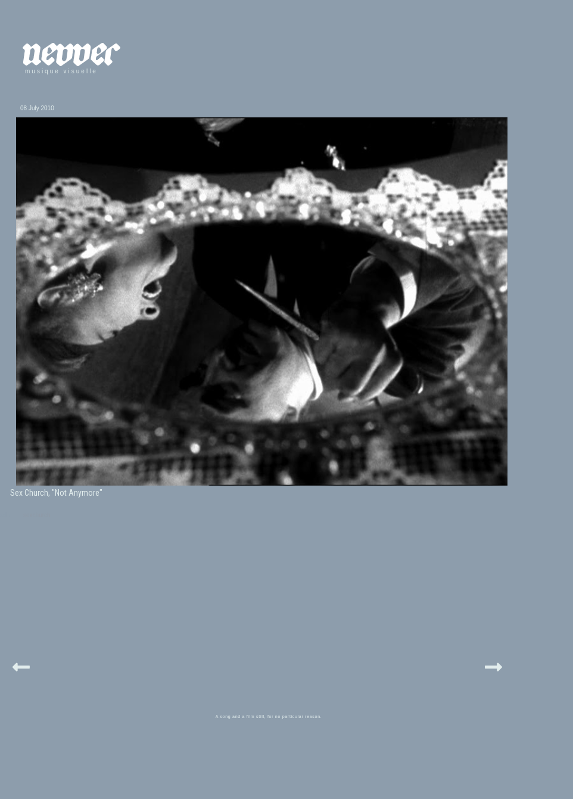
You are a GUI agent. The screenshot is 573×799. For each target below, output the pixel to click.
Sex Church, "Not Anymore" (56, 493)
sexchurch (37, 515)
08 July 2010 (37, 108)
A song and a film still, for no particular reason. (269, 716)
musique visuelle (61, 71)
